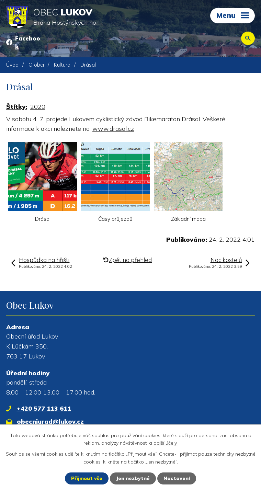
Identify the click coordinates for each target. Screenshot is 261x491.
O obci (36, 64)
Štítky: (16, 107)
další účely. (166, 443)
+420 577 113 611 (44, 408)
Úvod (12, 64)
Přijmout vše (86, 478)
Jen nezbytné (133, 478)
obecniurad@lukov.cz (50, 421)
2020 (37, 107)
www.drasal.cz (113, 129)
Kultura (62, 64)
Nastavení (176, 478)
